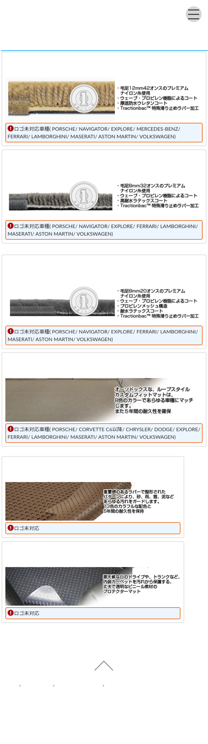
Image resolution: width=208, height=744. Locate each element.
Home (29, 689)
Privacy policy (71, 689)
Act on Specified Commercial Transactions (148, 689)
